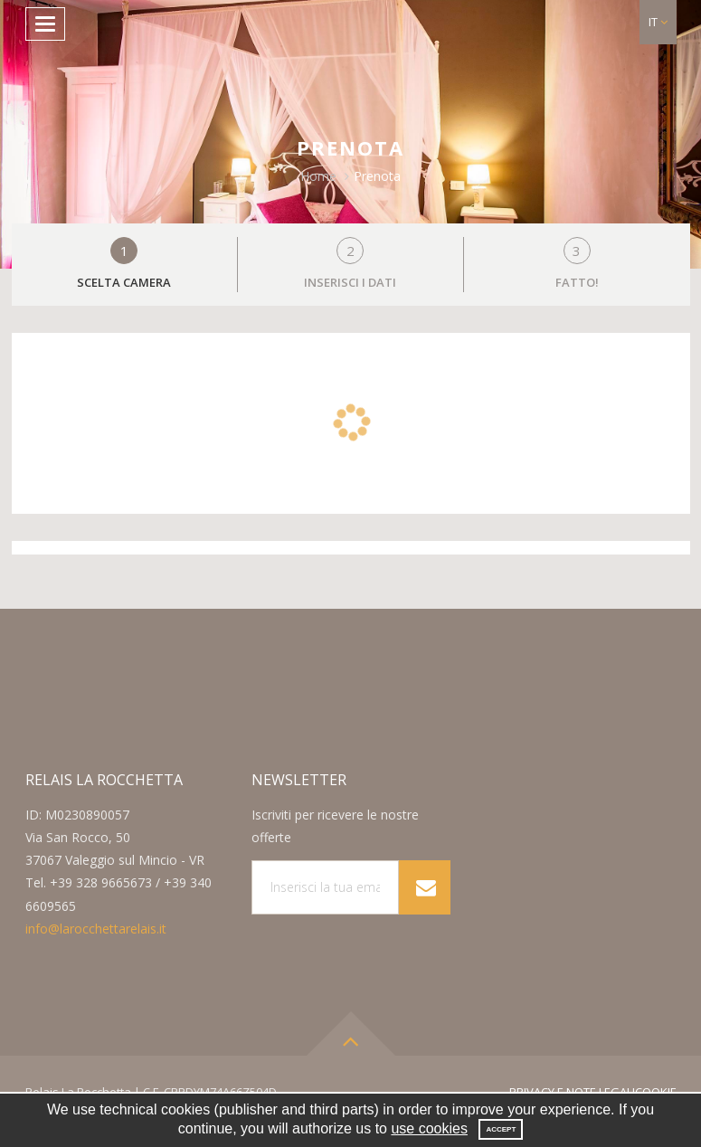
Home (318, 176)
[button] (658, 22)
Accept (501, 1129)
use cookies (429, 1128)
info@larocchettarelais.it (95, 928)
